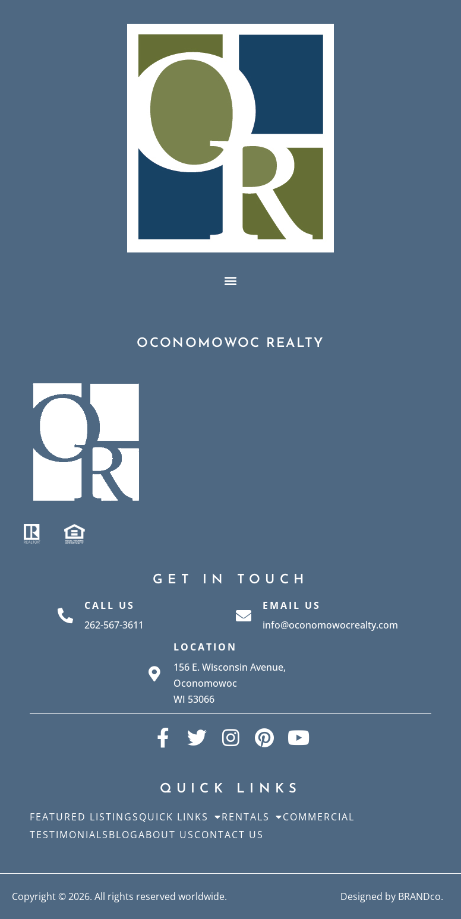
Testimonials (69, 834)
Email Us (292, 605)
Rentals (252, 817)
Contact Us (229, 834)
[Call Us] (65, 615)
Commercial (319, 816)
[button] (231, 280)
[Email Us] (243, 615)
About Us (166, 834)
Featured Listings (84, 816)
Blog (123, 834)
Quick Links (180, 817)
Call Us (109, 605)
